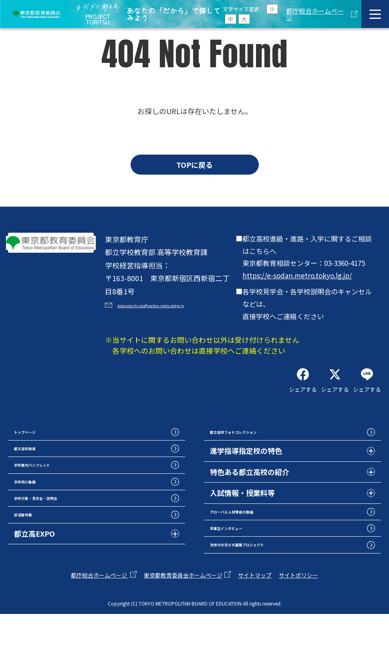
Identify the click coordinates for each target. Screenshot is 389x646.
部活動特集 (32, 553)
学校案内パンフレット (50, 490)
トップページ (35, 448)
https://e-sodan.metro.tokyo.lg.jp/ (297, 275)
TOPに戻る (194, 164)
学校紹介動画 (35, 511)
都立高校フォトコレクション (257, 448)
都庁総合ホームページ (315, 14)
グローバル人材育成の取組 (253, 532)
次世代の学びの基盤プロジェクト (264, 574)
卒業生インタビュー (242, 553)
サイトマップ (255, 607)
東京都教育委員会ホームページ (183, 607)
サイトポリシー (298, 607)
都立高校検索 (35, 469)
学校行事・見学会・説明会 (57, 532)
